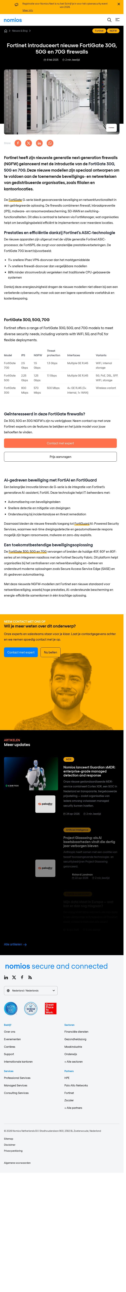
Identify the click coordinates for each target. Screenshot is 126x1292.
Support (9, 1054)
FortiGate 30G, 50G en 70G (28, 551)
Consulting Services (16, 1092)
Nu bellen (50, 652)
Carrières (9, 1046)
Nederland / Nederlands (31, 990)
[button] (109, 20)
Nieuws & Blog (20, 30)
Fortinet (69, 1092)
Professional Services (17, 1077)
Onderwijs (70, 1054)
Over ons (9, 1031)
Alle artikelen (15, 944)
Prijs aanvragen (60, 457)
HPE (66, 1077)
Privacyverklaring (13, 1150)
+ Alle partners (73, 1107)
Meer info (28, 10)
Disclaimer (9, 1144)
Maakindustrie (73, 1046)
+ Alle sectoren (73, 1061)
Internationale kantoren (18, 1061)
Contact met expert (60, 443)
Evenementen (12, 1039)
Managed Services (15, 1085)
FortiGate (15, 200)
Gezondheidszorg (75, 1039)
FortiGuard (81, 523)
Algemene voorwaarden (17, 1162)
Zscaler (69, 1100)
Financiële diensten (76, 1031)
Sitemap (8, 1138)
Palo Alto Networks (76, 1085)
